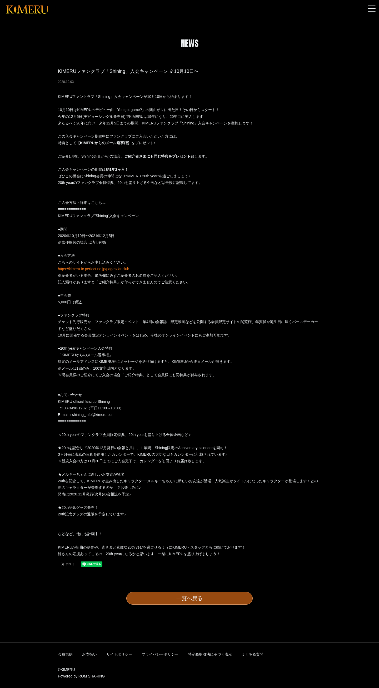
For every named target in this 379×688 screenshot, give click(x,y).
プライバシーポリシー (160, 654)
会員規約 (65, 654)
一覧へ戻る (189, 598)
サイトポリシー (119, 654)
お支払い (89, 654)
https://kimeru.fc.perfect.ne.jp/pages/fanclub (93, 269)
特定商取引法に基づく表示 (210, 654)
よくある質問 (252, 654)
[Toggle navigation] (371, 8)
